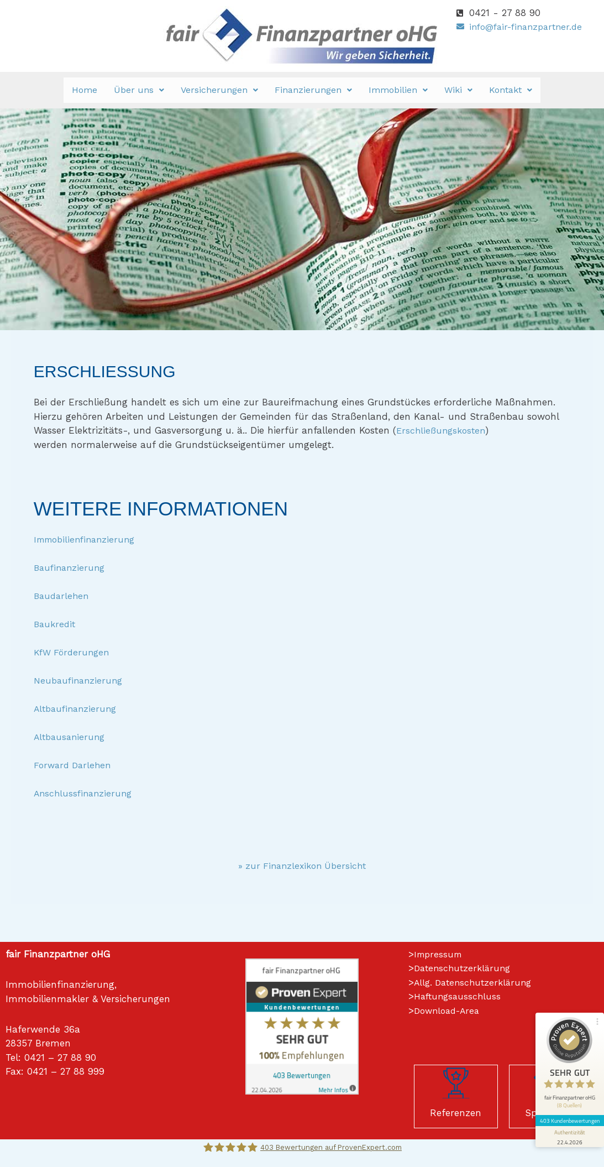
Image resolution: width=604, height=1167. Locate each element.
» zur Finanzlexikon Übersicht (302, 865)
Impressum (439, 954)
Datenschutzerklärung (465, 967)
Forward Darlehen (74, 764)
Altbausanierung (71, 736)
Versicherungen (219, 90)
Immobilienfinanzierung (88, 539)
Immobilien (398, 90)
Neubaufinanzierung (80, 680)
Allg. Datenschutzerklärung (476, 982)
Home (84, 90)
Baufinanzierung (71, 567)
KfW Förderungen (74, 652)
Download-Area (450, 1010)
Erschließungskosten (443, 430)
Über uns (139, 90)
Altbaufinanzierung (78, 708)
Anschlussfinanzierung (85, 793)
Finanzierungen (313, 90)
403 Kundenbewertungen (566, 1082)
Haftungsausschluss (459, 996)
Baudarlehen (63, 595)
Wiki (458, 90)
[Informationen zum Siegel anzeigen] (566, 1098)
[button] (139, 90)
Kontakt (510, 90)
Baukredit (56, 623)
